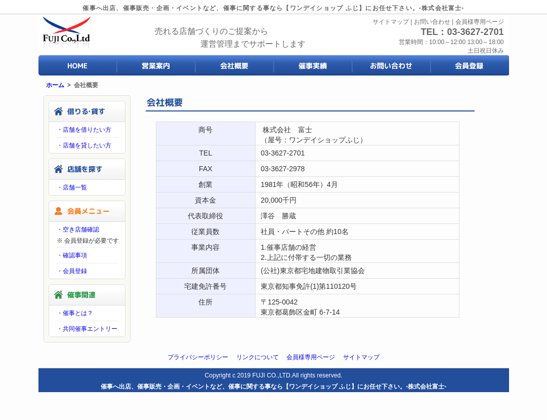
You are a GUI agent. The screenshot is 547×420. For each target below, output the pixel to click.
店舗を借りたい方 (87, 129)
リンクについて (257, 357)
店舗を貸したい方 (87, 145)
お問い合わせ (432, 21)
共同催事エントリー (90, 328)
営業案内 (156, 65)
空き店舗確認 (81, 229)
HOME (77, 65)
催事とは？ (78, 313)
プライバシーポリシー (197, 357)
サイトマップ (390, 21)
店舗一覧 (75, 187)
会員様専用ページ (479, 21)
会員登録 (470, 65)
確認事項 (75, 255)
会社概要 (234, 65)
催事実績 (313, 65)
